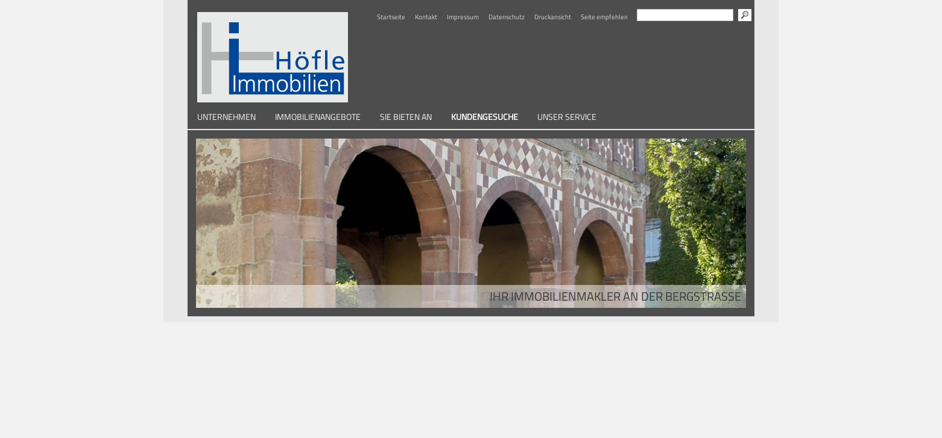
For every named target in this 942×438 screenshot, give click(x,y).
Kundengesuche (484, 116)
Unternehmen (226, 116)
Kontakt (426, 17)
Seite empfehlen (604, 17)
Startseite (391, 17)
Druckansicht (552, 17)
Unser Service (566, 116)
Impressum (463, 17)
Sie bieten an (406, 116)
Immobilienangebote (318, 116)
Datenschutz (506, 17)
